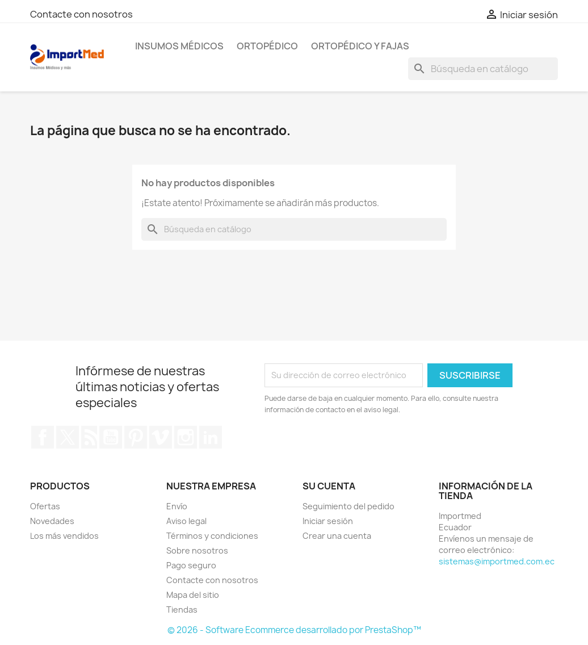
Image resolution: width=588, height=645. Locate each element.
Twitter (67, 437)
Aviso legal (186, 521)
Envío (176, 506)
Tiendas (182, 609)
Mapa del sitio (192, 594)
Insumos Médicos (179, 46)
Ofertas (45, 506)
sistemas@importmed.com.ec (497, 561)
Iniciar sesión (328, 521)
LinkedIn (210, 437)
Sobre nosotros (197, 550)
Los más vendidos (64, 535)
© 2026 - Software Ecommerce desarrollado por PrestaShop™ (294, 630)
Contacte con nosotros (81, 14)
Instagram (185, 437)
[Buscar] (483, 68)
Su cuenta (329, 486)
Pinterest (135, 437)
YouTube (110, 437)
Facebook (42, 437)
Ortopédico (267, 46)
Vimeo (160, 437)
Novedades (52, 521)
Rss (89, 437)
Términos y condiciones (212, 535)
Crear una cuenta (337, 535)
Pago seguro (191, 565)
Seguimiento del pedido (348, 506)
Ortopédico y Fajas (360, 46)
